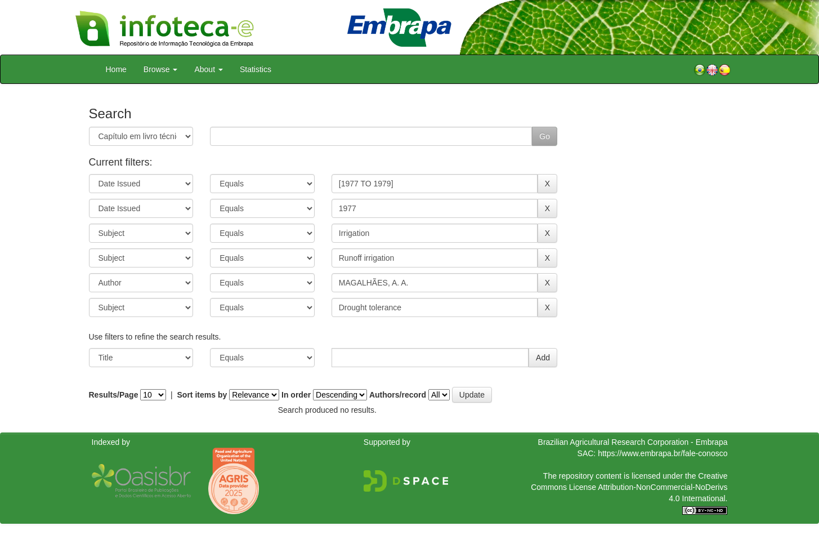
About (208, 69)
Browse (161, 69)
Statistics (255, 69)
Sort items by (202, 394)
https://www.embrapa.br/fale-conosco (662, 453)
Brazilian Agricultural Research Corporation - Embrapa (633, 442)
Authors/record (397, 394)
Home (116, 69)
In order (296, 394)
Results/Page (113, 394)
